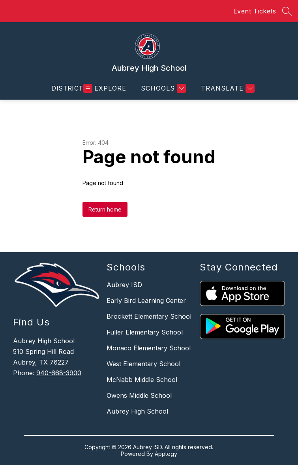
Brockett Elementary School (149, 316)
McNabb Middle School (142, 380)
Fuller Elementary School (145, 332)
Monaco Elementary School (149, 348)
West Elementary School (143, 364)
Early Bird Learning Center (146, 300)
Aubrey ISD (124, 285)
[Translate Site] (227, 88)
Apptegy (166, 453)
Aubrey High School (137, 411)
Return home (105, 209)
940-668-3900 (58, 373)
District (67, 88)
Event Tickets (254, 11)
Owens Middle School (139, 395)
